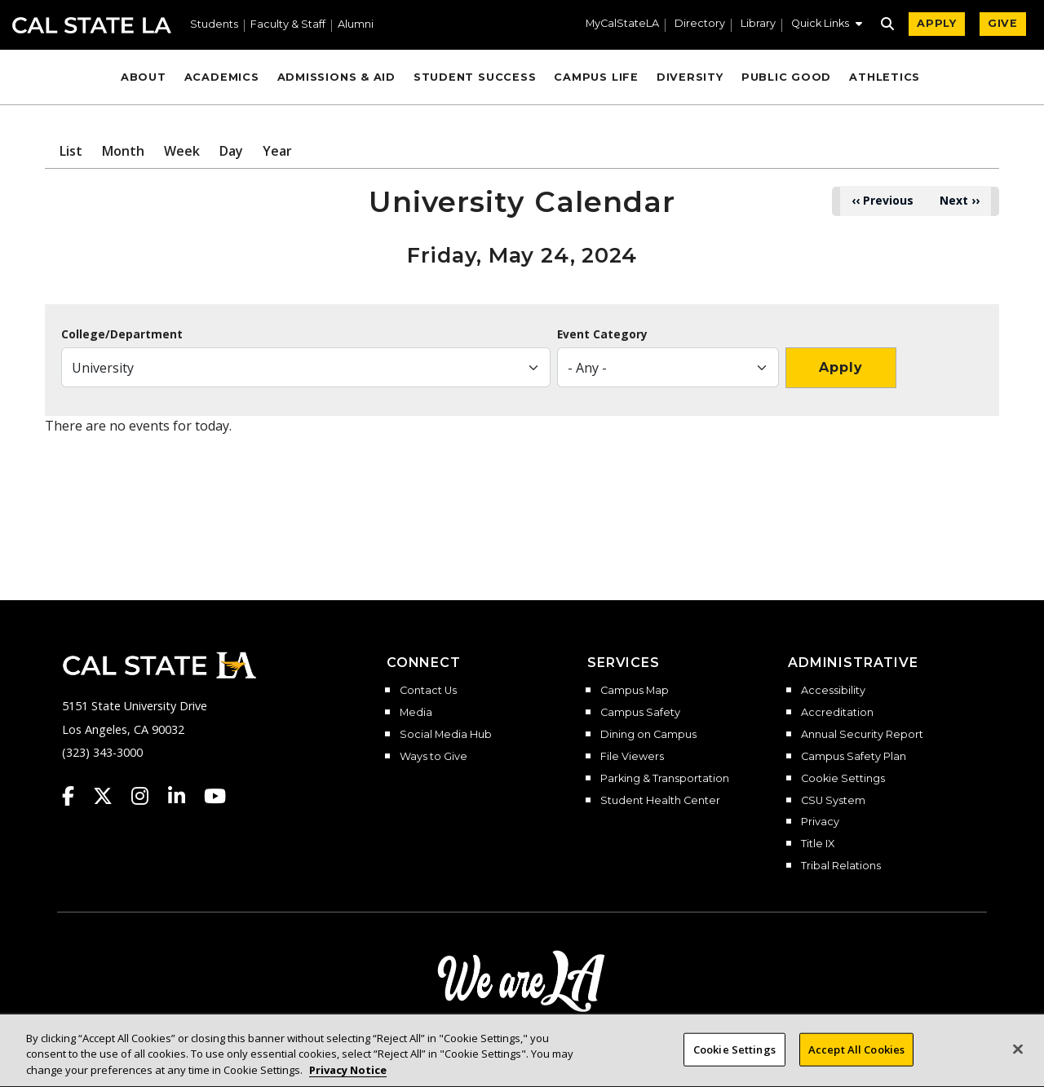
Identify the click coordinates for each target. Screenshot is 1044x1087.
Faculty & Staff (287, 25)
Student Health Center (660, 800)
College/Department (122, 334)
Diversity (690, 77)
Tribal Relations (841, 866)
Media (416, 712)
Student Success (475, 77)
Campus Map (634, 690)
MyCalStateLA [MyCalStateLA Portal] (622, 24)
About (143, 77)
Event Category (602, 334)
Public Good (786, 77)
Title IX (817, 844)
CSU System (833, 800)
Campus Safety (640, 712)
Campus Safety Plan (853, 756)
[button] (826, 25)
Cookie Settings (843, 778)
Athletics (884, 77)
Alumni (356, 25)
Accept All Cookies (856, 1062)
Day (231, 151)
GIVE (1003, 23)
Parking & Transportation (664, 778)
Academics (221, 77)
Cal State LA (91, 25)
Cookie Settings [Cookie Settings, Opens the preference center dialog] (734, 1062)
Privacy (820, 822)
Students (214, 25)
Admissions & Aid (336, 77)
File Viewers (632, 756)
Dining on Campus (648, 734)
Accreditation (837, 712)
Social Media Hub (446, 734)
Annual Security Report (862, 734)
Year (277, 151)
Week (182, 151)
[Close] (1018, 1062)
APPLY (937, 23)
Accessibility (833, 690)
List (71, 151)
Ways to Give (433, 756)
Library (758, 24)
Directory (700, 24)
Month (123, 151)
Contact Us (428, 690)
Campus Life (596, 77)
